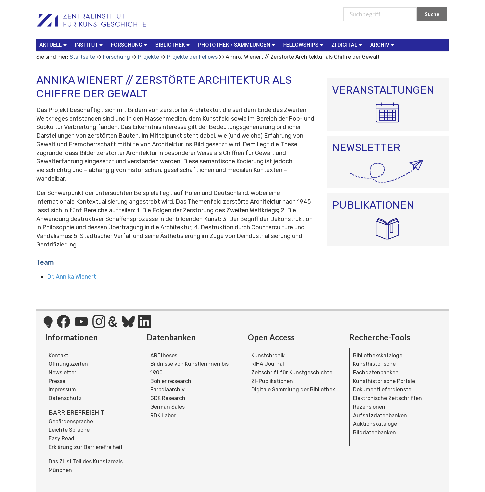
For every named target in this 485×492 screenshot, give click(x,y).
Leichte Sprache (69, 430)
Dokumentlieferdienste (382, 389)
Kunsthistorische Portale (384, 381)
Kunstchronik (268, 355)
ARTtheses (163, 355)
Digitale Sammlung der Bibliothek (293, 389)
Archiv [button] (383, 44)
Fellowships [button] (304, 44)
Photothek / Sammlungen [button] (237, 44)
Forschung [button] (130, 44)
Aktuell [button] (53, 44)
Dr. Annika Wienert (71, 276)
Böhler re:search (170, 381)
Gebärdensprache (71, 421)
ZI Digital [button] (347, 44)
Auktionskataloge (375, 424)
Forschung (116, 57)
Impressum (62, 389)
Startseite (82, 57)
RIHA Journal (267, 364)
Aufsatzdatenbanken (380, 415)
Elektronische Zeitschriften (387, 398)
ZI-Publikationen (272, 381)
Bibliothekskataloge (377, 355)
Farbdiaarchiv (167, 389)
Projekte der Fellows (192, 57)
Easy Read (61, 438)
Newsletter (62, 372)
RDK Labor (163, 415)
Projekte (148, 57)
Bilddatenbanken (374, 432)
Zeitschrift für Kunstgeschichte (291, 372)
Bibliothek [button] (173, 44)
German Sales (167, 407)
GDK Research (167, 398)
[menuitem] (54, 45)
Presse (57, 381)
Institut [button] (89, 44)
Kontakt (58, 355)
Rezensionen (369, 407)
